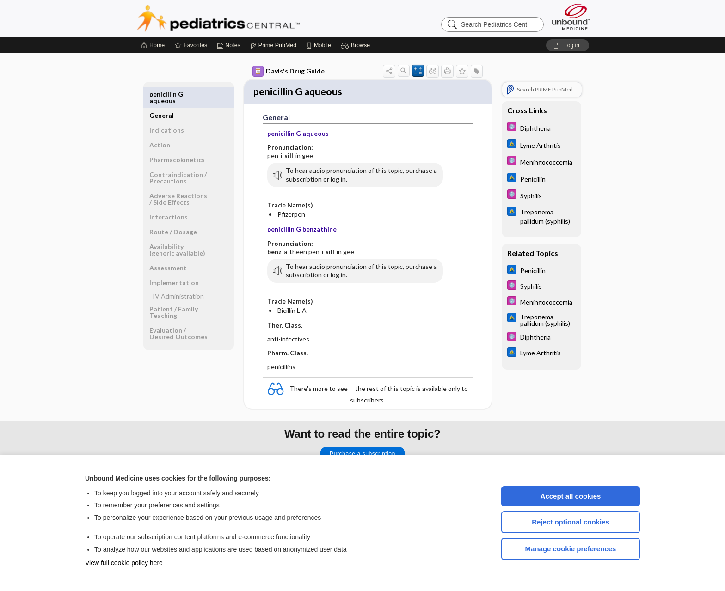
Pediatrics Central (251, 18)
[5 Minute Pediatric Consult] (541, 127)
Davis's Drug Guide (288, 71)
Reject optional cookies (570, 522)
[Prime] (273, 45)
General (161, 94)
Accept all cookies (571, 496)
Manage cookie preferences (570, 549)
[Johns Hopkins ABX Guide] (541, 144)
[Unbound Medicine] (571, 16)
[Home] (153, 45)
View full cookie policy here (124, 563)
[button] (357, 45)
